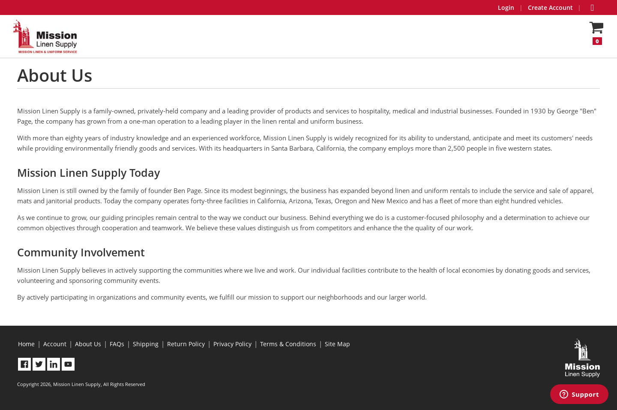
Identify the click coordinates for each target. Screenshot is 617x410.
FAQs (117, 344)
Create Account (550, 7)
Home (26, 344)
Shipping (146, 344)
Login (506, 7)
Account (54, 344)
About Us (88, 344)
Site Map (337, 344)
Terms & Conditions (288, 344)
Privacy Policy (232, 344)
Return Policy (186, 344)
